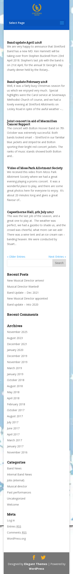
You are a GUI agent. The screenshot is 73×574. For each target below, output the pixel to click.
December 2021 (17, 344)
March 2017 (14, 440)
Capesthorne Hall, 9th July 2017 (30, 212)
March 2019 (14, 368)
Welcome (13, 504)
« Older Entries (16, 256)
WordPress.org (16, 538)
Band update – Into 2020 (22, 304)
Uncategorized (16, 498)
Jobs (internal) (15, 480)
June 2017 (13, 428)
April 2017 (13, 434)
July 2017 (12, 422)
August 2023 (15, 338)
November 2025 (17, 332)
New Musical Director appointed (27, 298)
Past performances (19, 492)
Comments (17, 532)
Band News (14, 468)
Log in (11, 520)
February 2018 (16, 404)
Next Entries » (57, 256)
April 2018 (13, 398)
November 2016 (17, 452)
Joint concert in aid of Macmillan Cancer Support (32, 122)
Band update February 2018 (27, 82)
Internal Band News (19, 474)
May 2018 (13, 392)
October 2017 (15, 410)
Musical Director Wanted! (23, 286)
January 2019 (15, 374)
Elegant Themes (35, 564)
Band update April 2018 (24, 42)
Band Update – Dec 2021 (23, 292)
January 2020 (15, 350)
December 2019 (17, 356)
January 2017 (15, 446)
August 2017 (15, 416)
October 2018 (15, 380)
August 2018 (15, 386)
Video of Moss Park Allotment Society (34, 168)
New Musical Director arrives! (25, 280)
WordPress (36, 568)
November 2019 (17, 362)
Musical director (17, 486)
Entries (14, 526)
